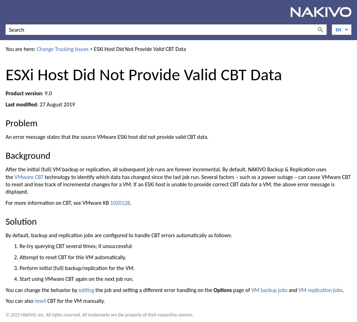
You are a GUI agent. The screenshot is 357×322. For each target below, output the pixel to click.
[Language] (341, 29)
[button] (320, 29)
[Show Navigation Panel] (9, 12)
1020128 (120, 203)
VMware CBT (28, 177)
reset (40, 301)
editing (86, 290)
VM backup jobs (269, 290)
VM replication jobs (321, 290)
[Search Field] (166, 29)
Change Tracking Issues (62, 49)
